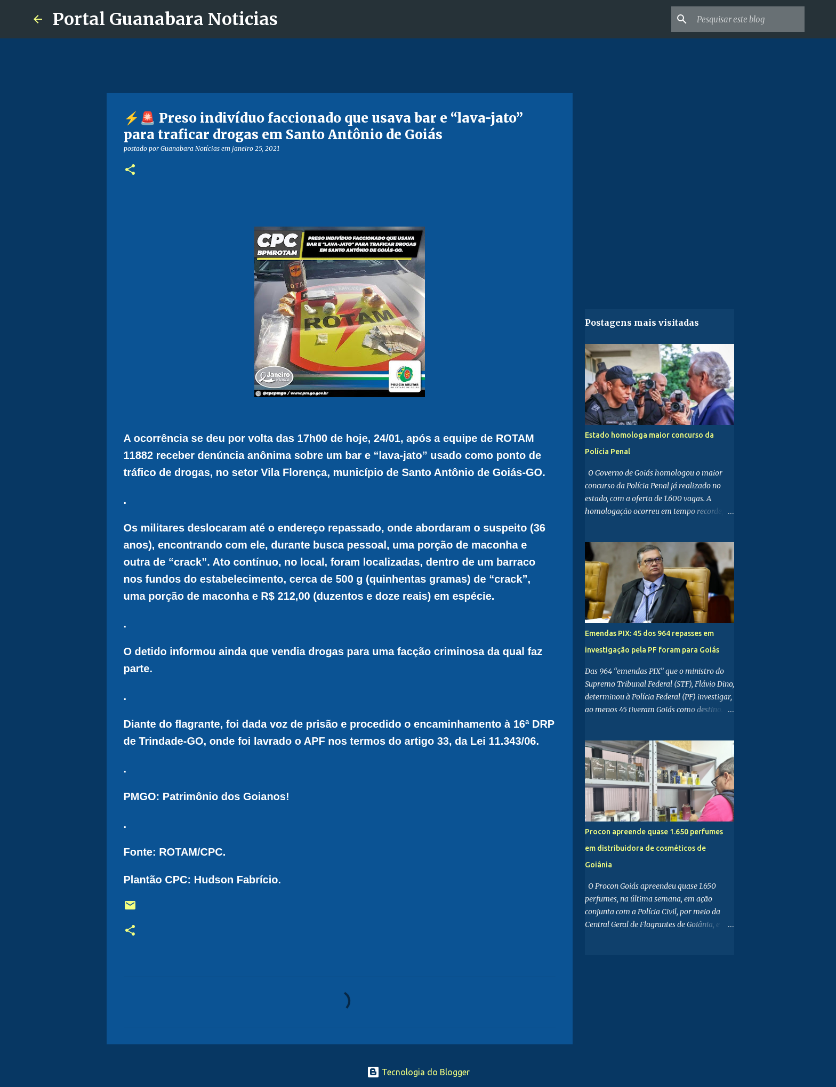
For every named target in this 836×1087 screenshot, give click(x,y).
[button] (130, 170)
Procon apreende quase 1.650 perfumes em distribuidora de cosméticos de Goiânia (654, 848)
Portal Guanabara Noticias (165, 19)
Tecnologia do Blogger (418, 1072)
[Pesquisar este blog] (749, 19)
